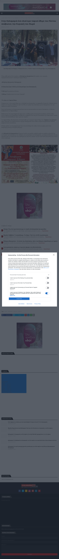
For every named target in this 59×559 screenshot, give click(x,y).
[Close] (54, 255)
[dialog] (29, 279)
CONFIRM (19, 298)
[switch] (47, 278)
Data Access (29, 303)
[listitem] (29, 275)
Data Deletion (21, 303)
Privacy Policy (37, 303)
